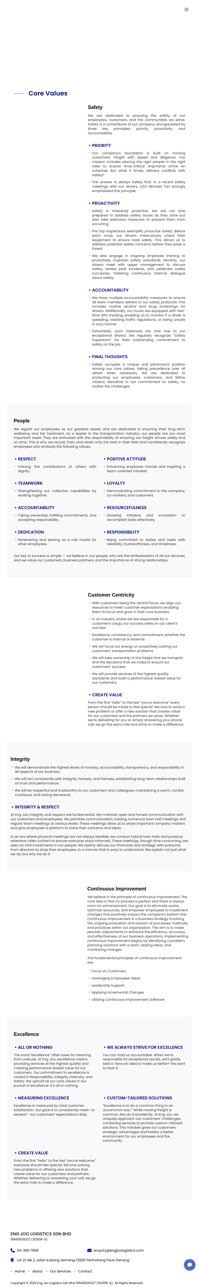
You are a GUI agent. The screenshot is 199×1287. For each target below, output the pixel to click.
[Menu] (186, 9)
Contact (85, 1271)
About (37, 1271)
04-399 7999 (27, 1250)
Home (20, 1271)
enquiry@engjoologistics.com (119, 1250)
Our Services (60, 1271)
